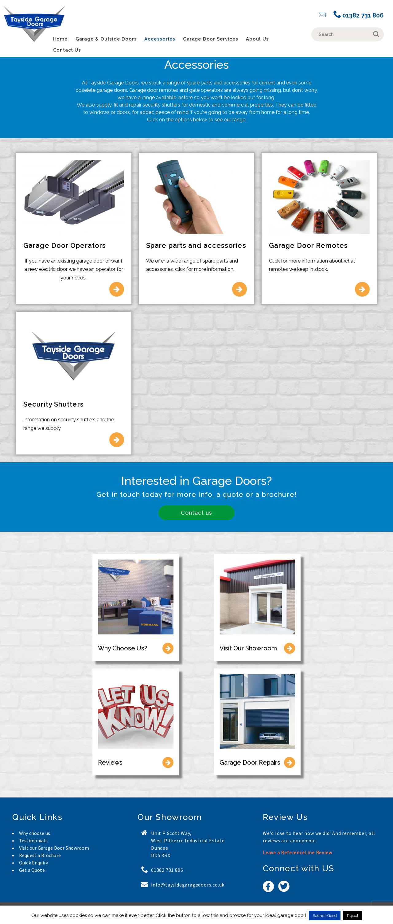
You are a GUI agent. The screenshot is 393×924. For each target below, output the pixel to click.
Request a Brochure (40, 855)
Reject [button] (352, 915)
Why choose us (34, 833)
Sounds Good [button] (325, 915)
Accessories (159, 39)
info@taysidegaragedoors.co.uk (187, 885)
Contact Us (67, 50)
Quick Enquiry (33, 863)
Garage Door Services (210, 39)
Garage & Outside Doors (106, 39)
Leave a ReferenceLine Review (297, 852)
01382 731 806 (358, 15)
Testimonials (33, 840)
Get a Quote (32, 870)
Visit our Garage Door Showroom (54, 848)
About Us (257, 39)
